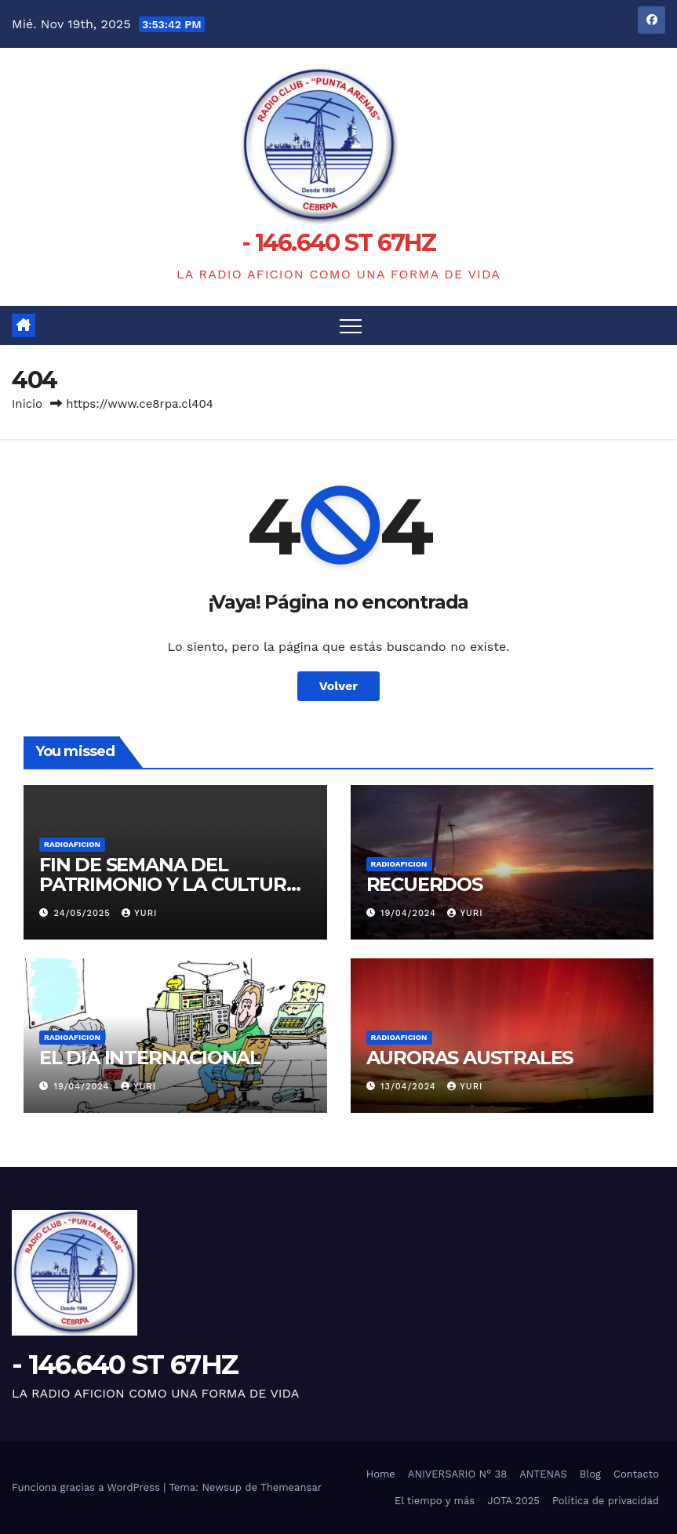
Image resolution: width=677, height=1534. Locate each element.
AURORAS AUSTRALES (469, 1057)
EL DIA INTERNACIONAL (149, 1057)
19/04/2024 (409, 913)
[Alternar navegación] (350, 325)
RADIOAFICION (72, 844)
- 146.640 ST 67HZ (338, 242)
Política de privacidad (605, 1501)
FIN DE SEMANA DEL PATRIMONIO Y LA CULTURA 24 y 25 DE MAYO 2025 (169, 884)
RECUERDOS (424, 884)
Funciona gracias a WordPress (87, 1487)
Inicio (27, 404)
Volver (339, 685)
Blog (590, 1474)
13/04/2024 (409, 1086)
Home (380, 1474)
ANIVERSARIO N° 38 (457, 1474)
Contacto (636, 1474)
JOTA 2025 (513, 1501)
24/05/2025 (84, 913)
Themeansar (291, 1487)
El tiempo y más (435, 1501)
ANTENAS (543, 1474)
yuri (139, 913)
